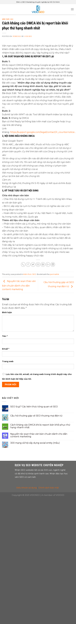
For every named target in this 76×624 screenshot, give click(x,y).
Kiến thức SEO (7, 19)
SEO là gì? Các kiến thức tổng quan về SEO (34, 406)
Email (5, 349)
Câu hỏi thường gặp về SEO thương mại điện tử (36, 415)
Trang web (7, 361)
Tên (5, 336)
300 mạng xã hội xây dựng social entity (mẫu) (35, 443)
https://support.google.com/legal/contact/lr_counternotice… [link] (43, 132)
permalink (54, 274)
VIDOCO (60, 495)
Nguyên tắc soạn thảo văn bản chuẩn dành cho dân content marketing (19, 285)
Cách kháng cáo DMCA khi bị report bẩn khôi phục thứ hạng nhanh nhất (40, 426)
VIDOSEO (28, 36)
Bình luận (7, 312)
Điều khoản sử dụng (26, 487)
